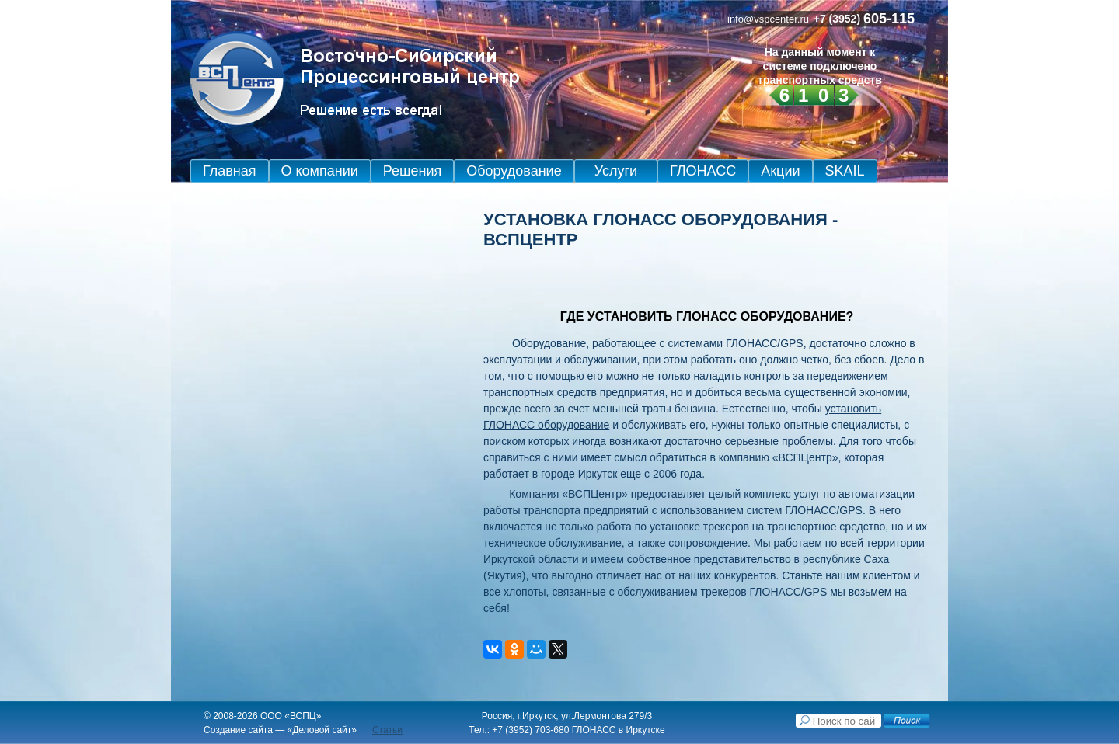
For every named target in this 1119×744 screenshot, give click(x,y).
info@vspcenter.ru (768, 19)
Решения (412, 171)
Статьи (387, 730)
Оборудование (513, 171)
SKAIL (845, 171)
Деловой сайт (321, 730)
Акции (780, 171)
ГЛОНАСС (703, 171)
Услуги (616, 171)
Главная (229, 171)
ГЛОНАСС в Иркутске (618, 730)
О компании (319, 171)
